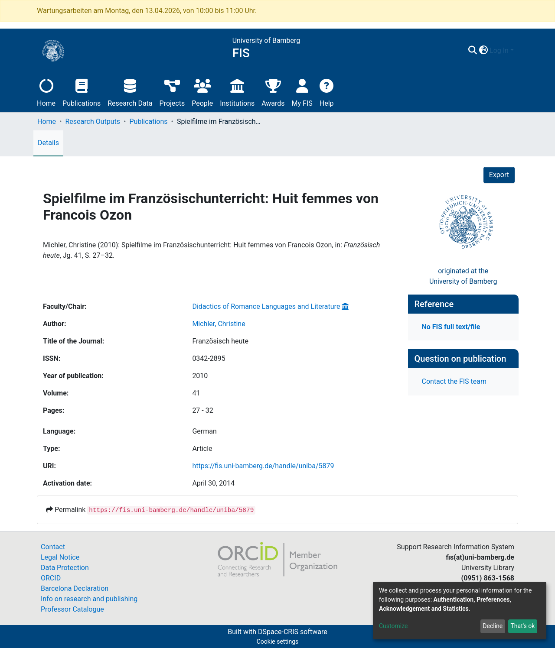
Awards (272, 91)
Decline (493, 625)
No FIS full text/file (451, 327)
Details (48, 143)
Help (327, 91)
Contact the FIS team (454, 381)
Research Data (130, 91)
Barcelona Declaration (74, 588)
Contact (53, 547)
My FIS (302, 91)
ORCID (51, 578)
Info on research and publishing (89, 599)
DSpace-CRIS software (292, 632)
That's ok (522, 625)
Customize (393, 625)
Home (46, 91)
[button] (483, 50)
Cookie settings (278, 641)
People (202, 91)
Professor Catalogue (72, 609)
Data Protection (65, 568)
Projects (172, 91)
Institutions (237, 91)
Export (499, 175)
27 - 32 (202, 410)
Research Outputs (92, 121)
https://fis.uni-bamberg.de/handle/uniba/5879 (263, 466)
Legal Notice (60, 557)
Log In (499, 50)
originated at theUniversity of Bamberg (463, 276)
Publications (81, 91)
